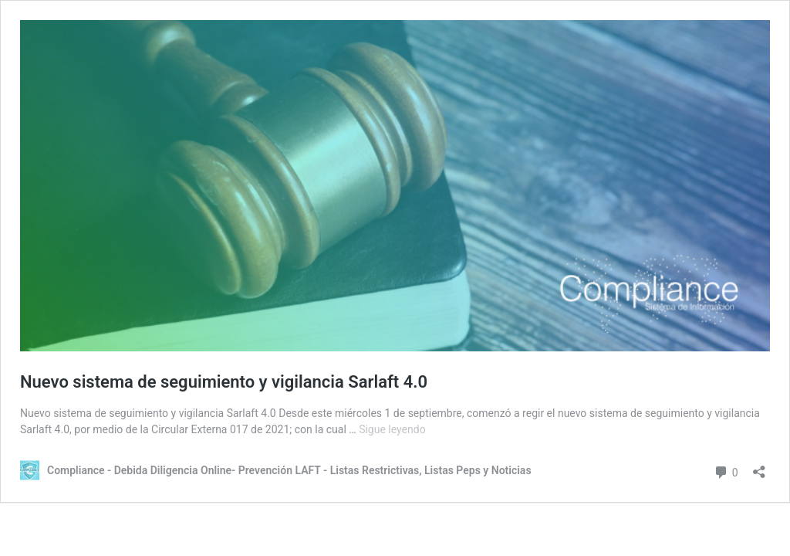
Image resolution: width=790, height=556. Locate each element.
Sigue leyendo (392, 429)
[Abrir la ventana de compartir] (759, 467)
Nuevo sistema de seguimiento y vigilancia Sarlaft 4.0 (223, 382)
